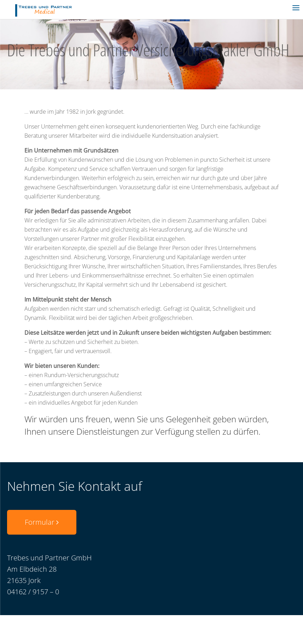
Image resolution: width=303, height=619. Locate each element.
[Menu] (296, 7)
